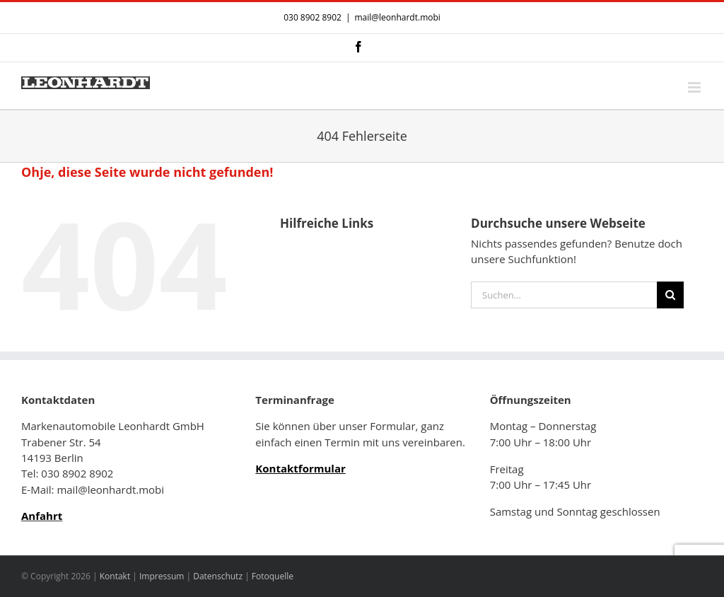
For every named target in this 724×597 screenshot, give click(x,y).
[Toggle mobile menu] (695, 87)
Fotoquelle (272, 576)
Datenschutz (218, 576)
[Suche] (670, 295)
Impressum (161, 576)
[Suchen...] (564, 295)
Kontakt (115, 576)
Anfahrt (41, 516)
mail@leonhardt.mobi (397, 17)
